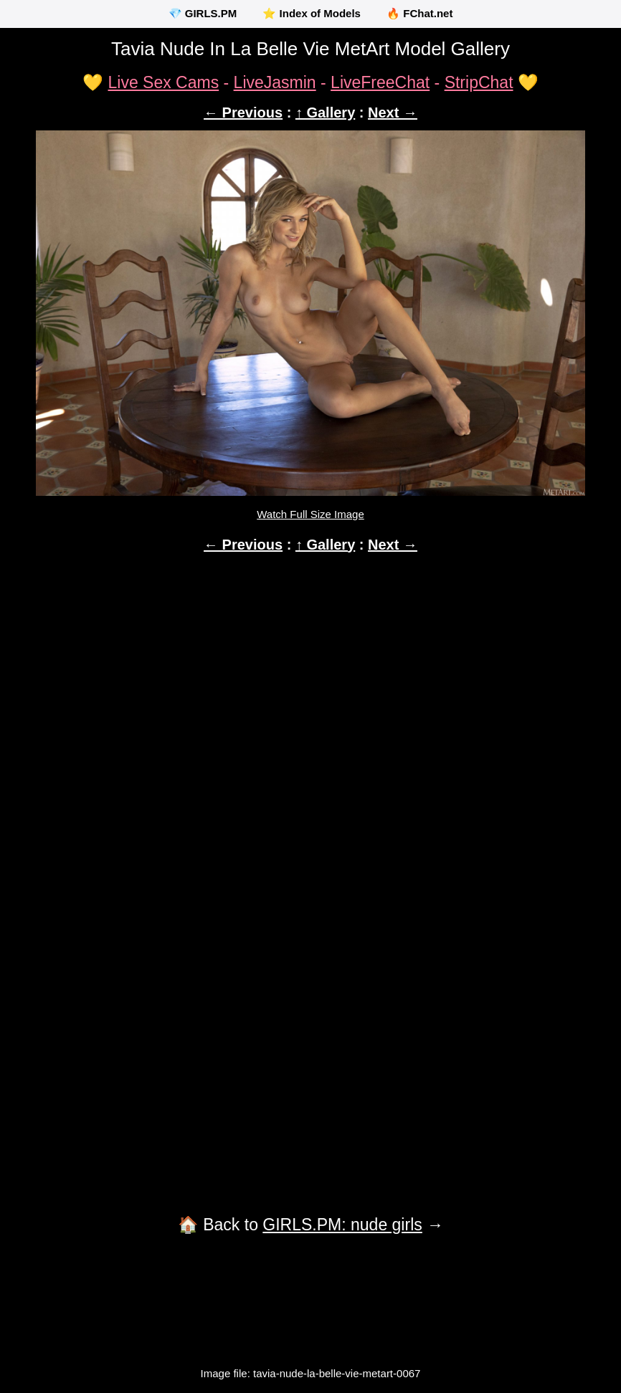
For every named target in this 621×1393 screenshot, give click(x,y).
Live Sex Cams (163, 82)
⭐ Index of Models (311, 13)
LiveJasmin (275, 82)
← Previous (243, 112)
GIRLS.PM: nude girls (342, 1224)
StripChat (479, 82)
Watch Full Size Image (310, 514)
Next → (392, 112)
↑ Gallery (325, 112)
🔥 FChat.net (419, 13)
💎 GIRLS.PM (203, 13)
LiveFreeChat (380, 82)
